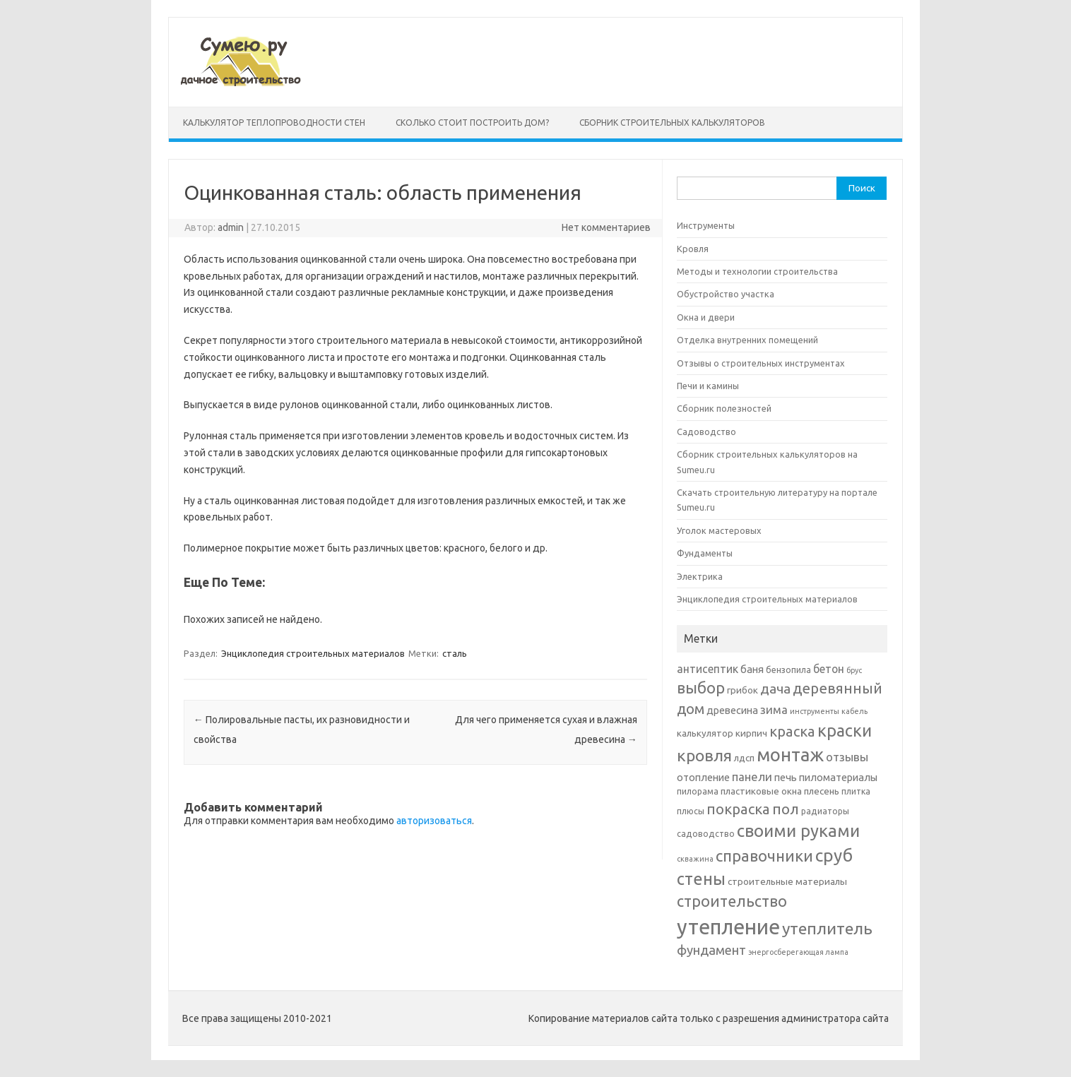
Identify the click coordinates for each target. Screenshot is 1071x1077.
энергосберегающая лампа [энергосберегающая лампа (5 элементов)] (798, 952)
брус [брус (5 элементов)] (854, 670)
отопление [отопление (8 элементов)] (703, 777)
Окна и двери (706, 317)
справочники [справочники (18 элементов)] (764, 855)
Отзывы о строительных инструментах (761, 363)
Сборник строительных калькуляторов (672, 122)
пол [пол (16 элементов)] (785, 808)
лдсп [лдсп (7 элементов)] (744, 757)
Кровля (693, 249)
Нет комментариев (606, 227)
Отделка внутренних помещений (747, 340)
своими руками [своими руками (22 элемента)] (798, 830)
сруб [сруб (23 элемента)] (834, 855)
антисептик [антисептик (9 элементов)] (707, 668)
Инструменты (706, 225)
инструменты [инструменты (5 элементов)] (814, 711)
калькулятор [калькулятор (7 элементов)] (705, 733)
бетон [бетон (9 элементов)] (828, 668)
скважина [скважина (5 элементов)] (695, 859)
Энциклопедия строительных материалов (313, 653)
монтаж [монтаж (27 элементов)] (790, 754)
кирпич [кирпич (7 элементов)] (751, 733)
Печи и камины (708, 386)
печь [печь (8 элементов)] (785, 777)
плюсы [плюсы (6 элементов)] (690, 811)
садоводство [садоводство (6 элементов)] (706, 833)
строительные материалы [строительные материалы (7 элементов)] (787, 881)
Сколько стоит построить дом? (472, 122)
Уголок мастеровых (719, 530)
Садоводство (706, 431)
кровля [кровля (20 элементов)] (704, 755)
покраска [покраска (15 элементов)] (738, 809)
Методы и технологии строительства (757, 271)
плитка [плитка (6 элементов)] (855, 791)
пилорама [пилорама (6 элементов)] (697, 791)
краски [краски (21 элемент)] (844, 730)
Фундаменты (705, 553)
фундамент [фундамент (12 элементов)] (711, 950)
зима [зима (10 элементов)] (774, 709)
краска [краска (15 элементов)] (792, 731)
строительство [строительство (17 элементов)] (732, 901)
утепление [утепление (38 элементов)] (728, 927)
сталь (454, 653)
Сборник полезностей (724, 408)
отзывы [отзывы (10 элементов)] (847, 756)
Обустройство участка (725, 294)
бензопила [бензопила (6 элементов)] (788, 669)
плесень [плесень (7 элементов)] (821, 791)
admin (231, 227)
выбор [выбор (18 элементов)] (701, 687)
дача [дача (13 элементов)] (775, 688)
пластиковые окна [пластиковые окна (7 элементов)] (761, 791)
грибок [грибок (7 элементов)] (742, 690)
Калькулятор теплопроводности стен (274, 122)
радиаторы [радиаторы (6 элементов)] (825, 811)
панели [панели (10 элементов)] (752, 776)
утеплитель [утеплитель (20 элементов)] (827, 928)
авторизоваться (434, 820)
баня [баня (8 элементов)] (752, 669)
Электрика (700, 576)
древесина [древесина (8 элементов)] (732, 710)
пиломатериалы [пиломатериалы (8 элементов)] (838, 777)
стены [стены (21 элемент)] (701, 878)
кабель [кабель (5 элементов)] (854, 711)
